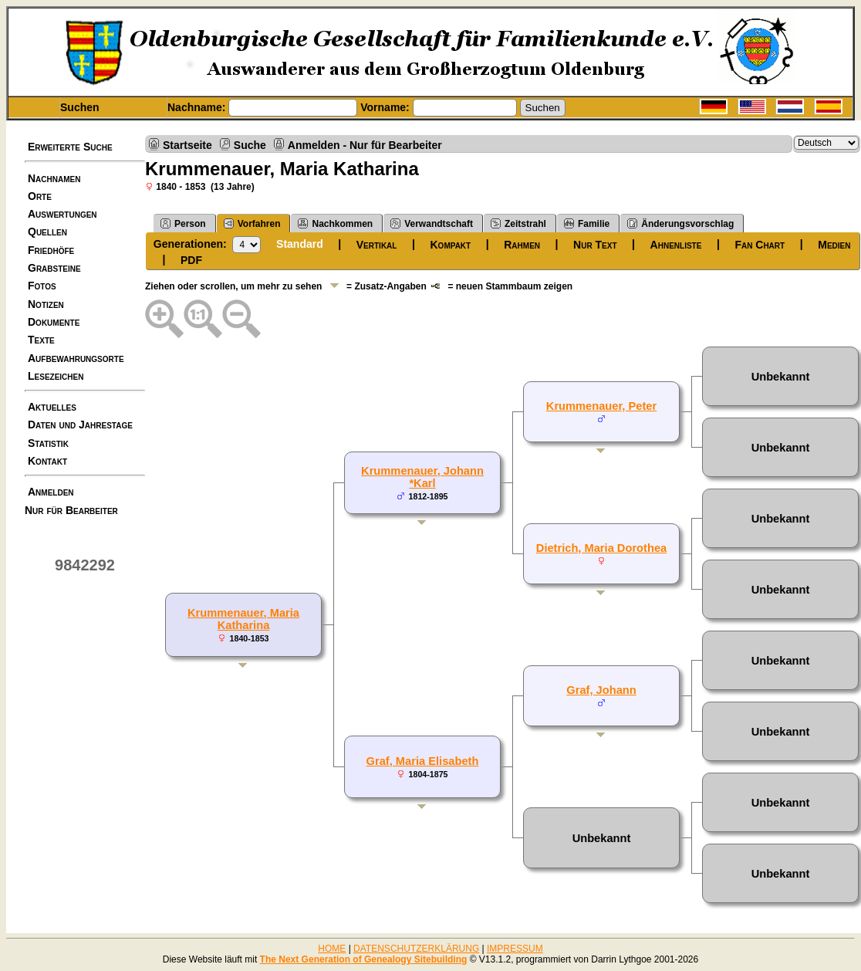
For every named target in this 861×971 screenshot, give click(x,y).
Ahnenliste (676, 245)
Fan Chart (759, 245)
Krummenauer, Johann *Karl (422, 477)
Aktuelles (52, 407)
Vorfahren (252, 223)
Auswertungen (62, 214)
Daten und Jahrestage (80, 424)
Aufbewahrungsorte (76, 358)
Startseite (187, 145)
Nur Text (594, 245)
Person (183, 223)
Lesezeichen (55, 376)
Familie (586, 223)
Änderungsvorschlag (680, 223)
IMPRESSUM (515, 948)
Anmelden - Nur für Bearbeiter (365, 145)
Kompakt (450, 245)
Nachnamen (54, 178)
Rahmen (522, 245)
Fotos (42, 285)
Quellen (47, 231)
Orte (40, 196)
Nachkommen (335, 223)
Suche (250, 145)
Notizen (46, 304)
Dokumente (53, 322)
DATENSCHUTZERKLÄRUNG (416, 948)
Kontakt (47, 461)
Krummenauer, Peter (601, 406)
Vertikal (376, 245)
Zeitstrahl (518, 223)
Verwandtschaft (431, 223)
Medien (834, 245)
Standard (299, 244)
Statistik (48, 443)
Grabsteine (54, 268)
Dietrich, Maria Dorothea (601, 548)
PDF (191, 260)
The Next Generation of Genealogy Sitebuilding (364, 959)
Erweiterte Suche (70, 146)
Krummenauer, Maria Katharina (243, 619)
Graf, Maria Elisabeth (422, 761)
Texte (41, 339)
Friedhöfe (51, 250)
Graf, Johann (601, 690)
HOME (332, 948)
